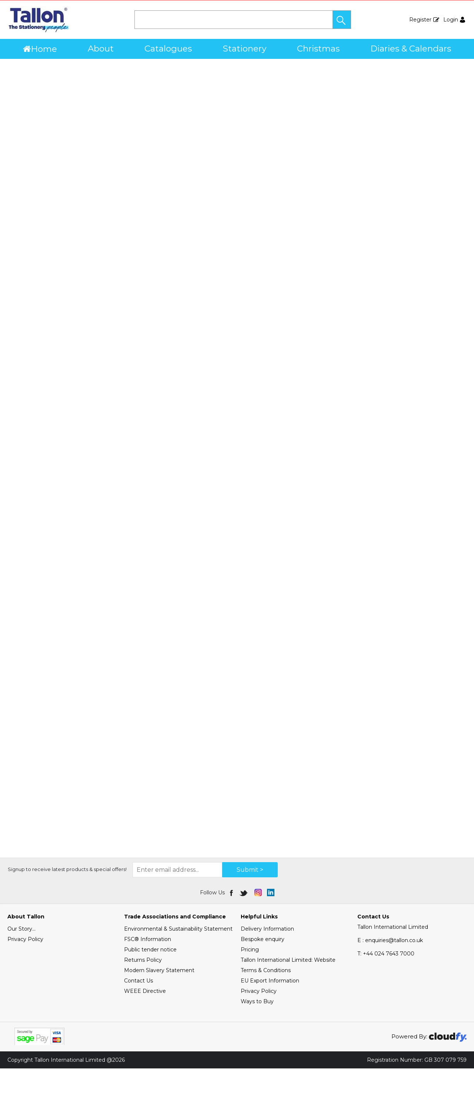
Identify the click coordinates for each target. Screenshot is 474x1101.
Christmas (318, 48)
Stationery (244, 48)
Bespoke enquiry (262, 971)
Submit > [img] (250, 902)
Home (40, 49)
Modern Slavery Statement (159, 1003)
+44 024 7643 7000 (385, 986)
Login (450, 19)
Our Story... (21, 961)
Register (420, 19)
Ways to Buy (257, 1034)
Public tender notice (150, 982)
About (101, 48)
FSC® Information (147, 971)
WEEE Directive (145, 1023)
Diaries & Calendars (410, 48)
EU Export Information (270, 1013)
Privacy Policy (25, 971)
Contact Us (138, 1013)
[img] (232, 925)
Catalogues (168, 48)
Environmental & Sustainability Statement (178, 961)
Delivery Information (267, 961)
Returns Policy (143, 992)
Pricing (250, 982)
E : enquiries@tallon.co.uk (390, 973)
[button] (342, 19)
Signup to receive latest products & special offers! (67, 902)
